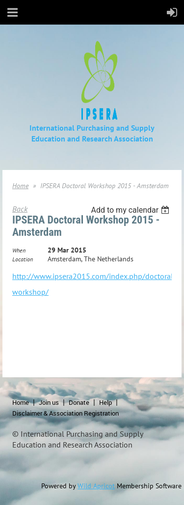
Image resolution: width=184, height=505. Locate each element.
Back (19, 209)
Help (105, 402)
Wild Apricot (96, 485)
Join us (49, 402)
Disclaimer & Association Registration (65, 413)
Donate (79, 402)
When (19, 250)
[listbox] (131, 210)
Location (22, 259)
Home (20, 185)
